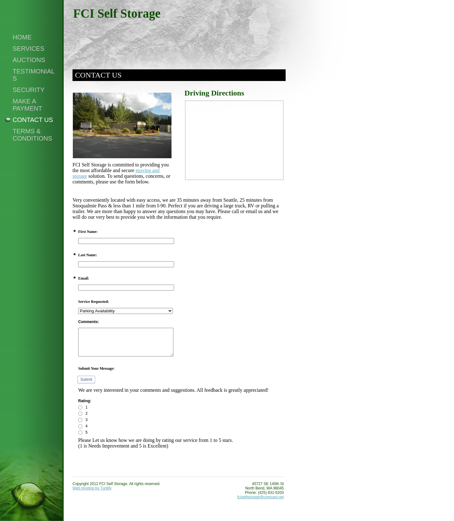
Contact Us (33, 119)
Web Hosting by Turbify (92, 488)
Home (22, 37)
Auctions (29, 59)
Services (28, 48)
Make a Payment (27, 105)
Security (28, 89)
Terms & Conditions (32, 135)
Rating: (84, 401)
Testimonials (34, 75)
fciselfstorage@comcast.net (260, 497)
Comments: (88, 322)
